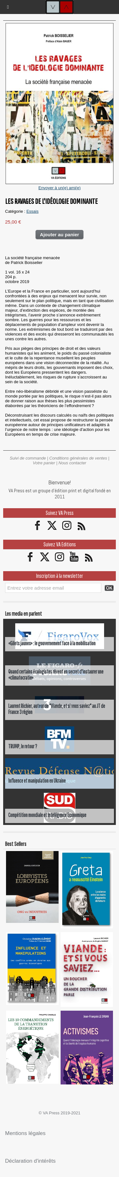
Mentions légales (25, 1133)
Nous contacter (72, 462)
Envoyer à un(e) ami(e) (59, 187)
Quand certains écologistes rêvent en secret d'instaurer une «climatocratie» (55, 674)
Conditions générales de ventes (78, 458)
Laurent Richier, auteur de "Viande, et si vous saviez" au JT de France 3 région (56, 709)
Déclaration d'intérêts (30, 1161)
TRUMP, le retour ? (22, 746)
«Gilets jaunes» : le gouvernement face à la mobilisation (52, 643)
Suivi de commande (28, 458)
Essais (32, 211)
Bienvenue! (60, 482)
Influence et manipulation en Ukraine (37, 781)
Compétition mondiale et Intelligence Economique (47, 815)
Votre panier (44, 462)
